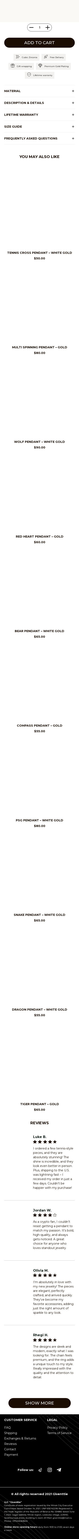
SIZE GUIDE (13, 126)
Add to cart (39, 42)
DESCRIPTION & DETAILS (24, 103)
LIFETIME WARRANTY (21, 115)
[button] (39, 91)
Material (12, 91)
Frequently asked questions (31, 138)
